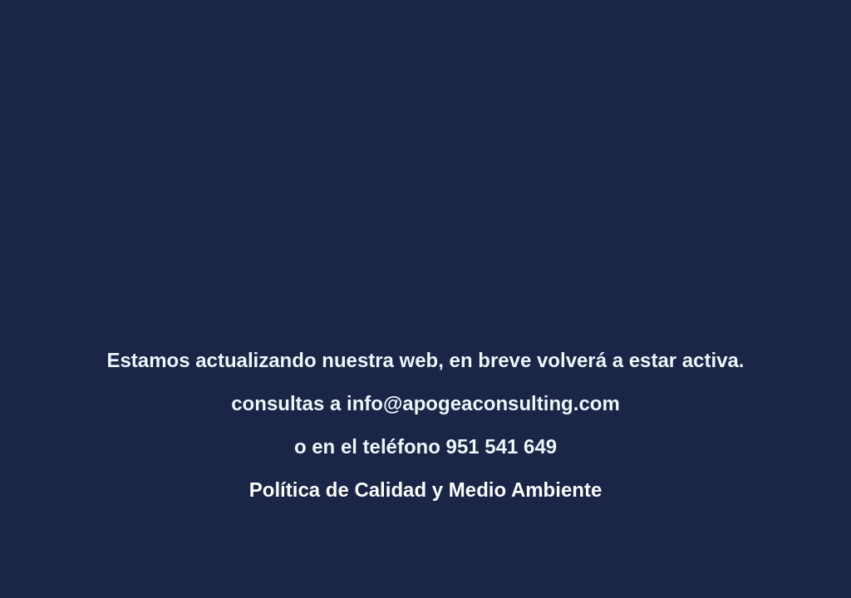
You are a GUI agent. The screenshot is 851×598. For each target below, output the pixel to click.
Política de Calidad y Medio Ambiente (426, 489)
